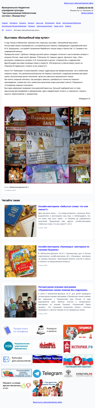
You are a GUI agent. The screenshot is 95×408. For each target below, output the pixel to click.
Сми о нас (39, 23)
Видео (58, 23)
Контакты (22, 23)
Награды (31, 23)
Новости (68, 26)
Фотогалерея (49, 23)
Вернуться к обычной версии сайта (78, 3)
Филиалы (31, 26)
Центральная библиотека (71, 23)
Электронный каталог (44, 26)
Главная (5, 23)
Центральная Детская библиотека (14, 26)
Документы (14, 23)
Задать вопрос (87, 13)
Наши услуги (58, 26)
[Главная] (3, 30)
